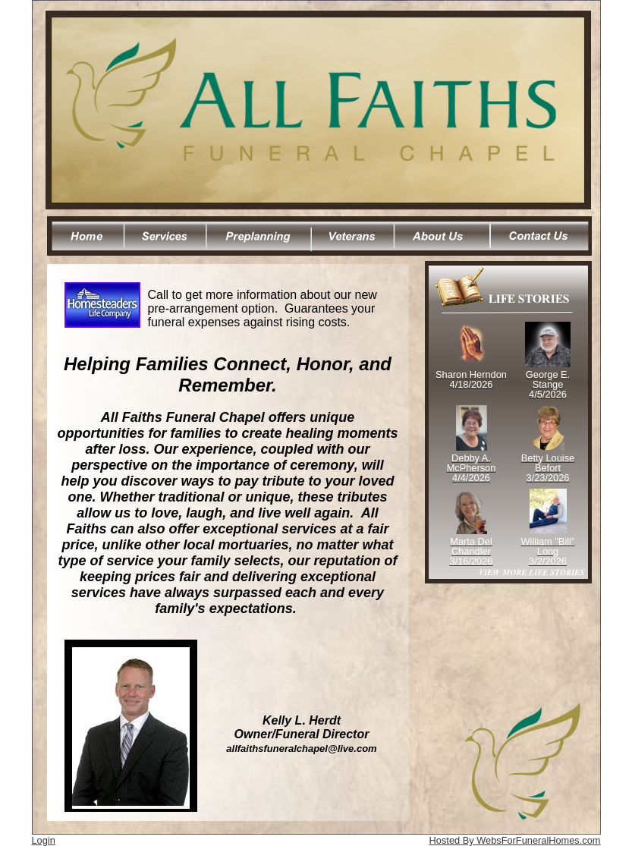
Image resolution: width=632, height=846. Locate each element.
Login (43, 840)
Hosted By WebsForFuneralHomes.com (515, 840)
